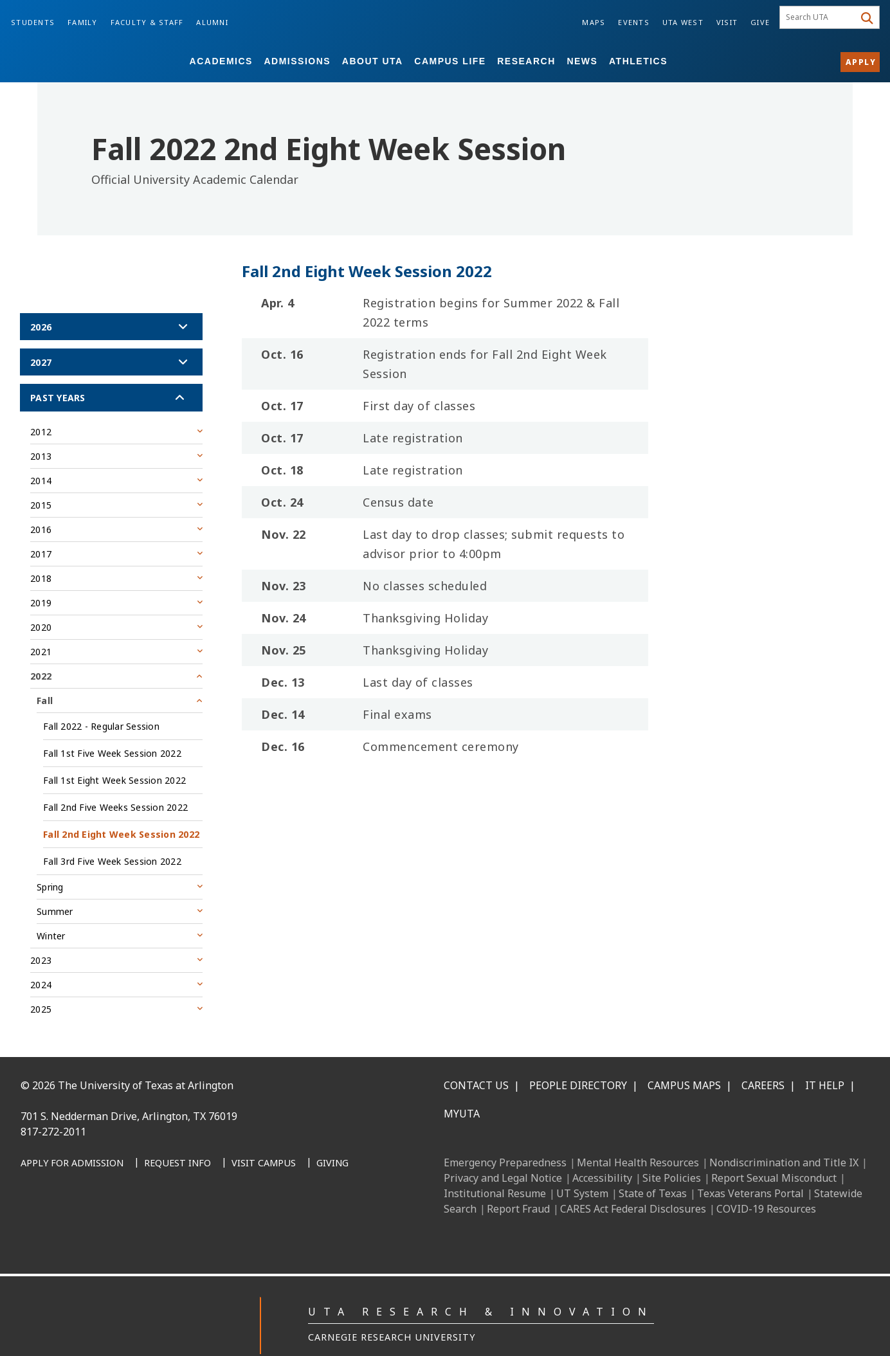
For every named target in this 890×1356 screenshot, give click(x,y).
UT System (582, 1164)
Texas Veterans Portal (750, 1164)
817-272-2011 (53, 1103)
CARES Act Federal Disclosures (633, 1180)
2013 (40, 427)
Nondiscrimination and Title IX (783, 1133)
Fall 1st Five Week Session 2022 (112, 724)
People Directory (578, 1056)
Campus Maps (684, 1056)
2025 (40, 980)
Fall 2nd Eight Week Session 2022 (121, 805)
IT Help (824, 1056)
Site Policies (671, 1149)
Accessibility (602, 1149)
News (582, 61)
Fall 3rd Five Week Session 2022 (112, 832)
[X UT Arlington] (119, 1190)
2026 (40, 298)
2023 (40, 931)
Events (633, 22)
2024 (40, 956)
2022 (40, 647)
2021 (40, 623)
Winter (51, 907)
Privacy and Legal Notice (503, 1149)
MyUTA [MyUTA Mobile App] (462, 1085)
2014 (40, 452)
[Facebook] (34, 1190)
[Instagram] (91, 1190)
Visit (727, 22)
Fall (45, 671)
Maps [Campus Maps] (593, 22)
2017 (40, 525)
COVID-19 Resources (766, 1180)
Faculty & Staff (147, 22)
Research (526, 61)
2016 (40, 500)
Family (83, 22)
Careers (763, 1056)
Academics (221, 61)
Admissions (297, 61)
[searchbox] (819, 17)
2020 (40, 598)
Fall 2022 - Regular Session (101, 697)
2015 (40, 476)
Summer (55, 882)
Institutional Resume (495, 1164)
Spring (50, 858)
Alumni (212, 22)
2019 (40, 574)
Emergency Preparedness (505, 1133)
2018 (40, 549)
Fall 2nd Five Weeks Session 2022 (115, 778)
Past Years (58, 369)
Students (33, 22)
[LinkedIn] (63, 1190)
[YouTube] (148, 1190)
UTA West (683, 22)
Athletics (638, 61)
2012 (40, 403)
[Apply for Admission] (72, 1135)
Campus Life (450, 61)
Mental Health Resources (638, 1133)
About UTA (372, 61)
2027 (40, 333)
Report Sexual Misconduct (774, 1149)
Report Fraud (518, 1180)
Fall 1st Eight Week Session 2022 (114, 751)
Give (760, 22)
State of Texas (653, 1164)
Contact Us (476, 1056)
